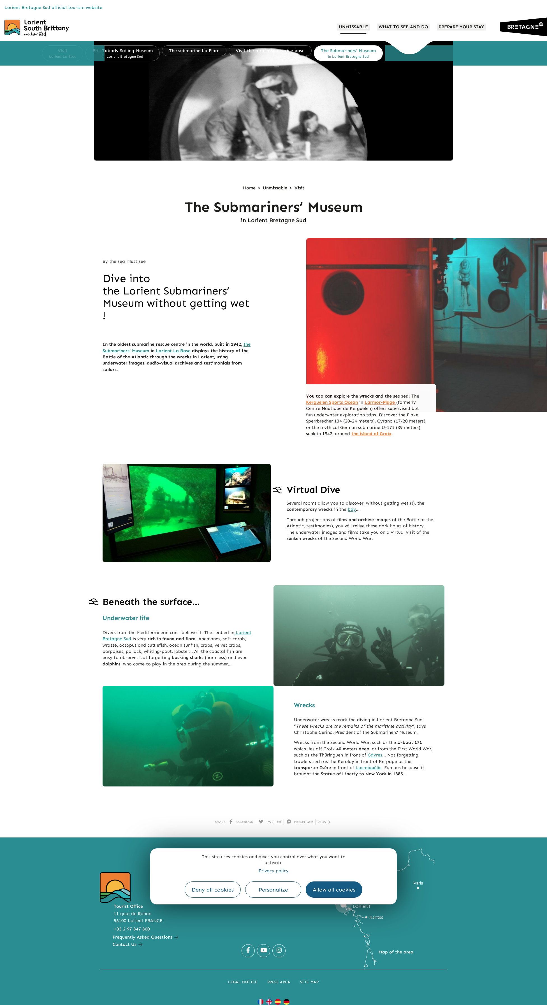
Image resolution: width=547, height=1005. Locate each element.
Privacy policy (274, 870)
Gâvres (375, 755)
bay (352, 509)
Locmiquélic (368, 767)
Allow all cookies (334, 889)
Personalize (273, 889)
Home (249, 188)
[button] (99, 53)
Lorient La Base (173, 350)
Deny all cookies (213, 889)
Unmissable (275, 188)
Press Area (278, 982)
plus (323, 822)
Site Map (309, 982)
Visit (299, 188)
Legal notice (242, 982)
